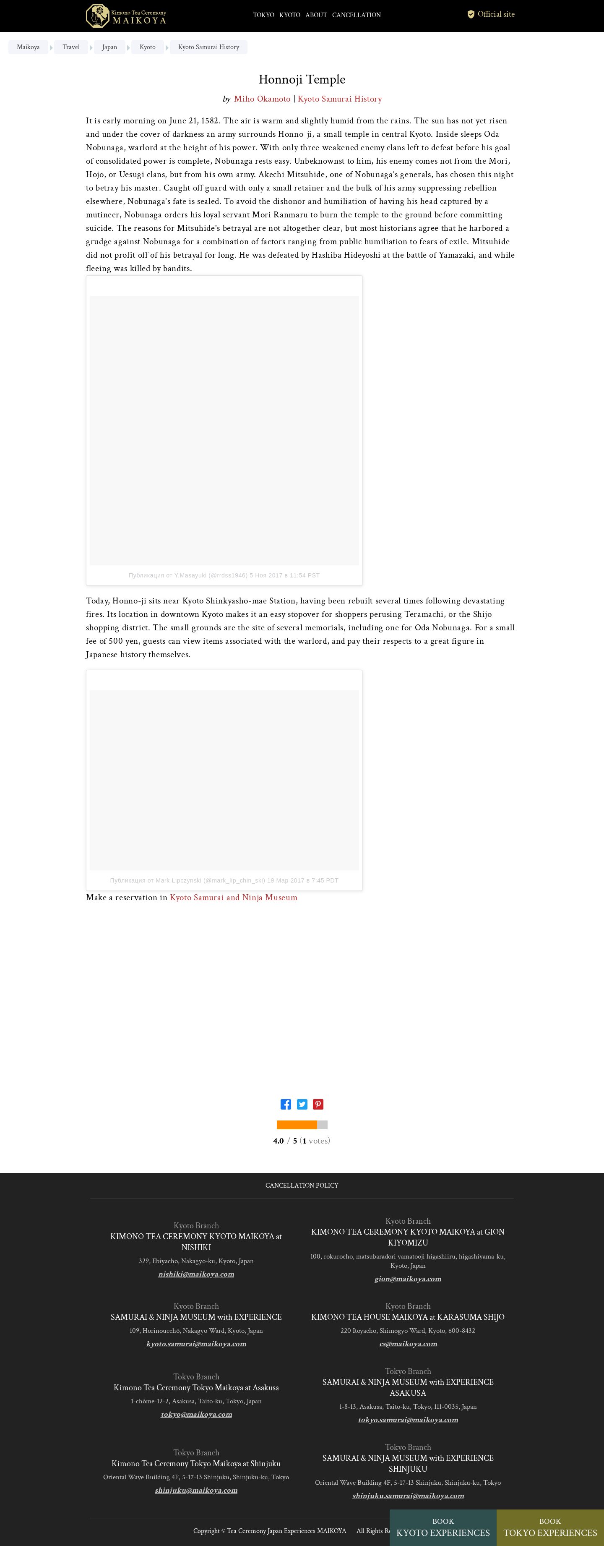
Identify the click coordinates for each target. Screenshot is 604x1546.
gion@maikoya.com (408, 1279)
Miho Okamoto (263, 98)
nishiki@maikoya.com (196, 1274)
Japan (109, 47)
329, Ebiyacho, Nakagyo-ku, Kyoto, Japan (196, 1261)
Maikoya (28, 47)
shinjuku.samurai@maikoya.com (408, 1496)
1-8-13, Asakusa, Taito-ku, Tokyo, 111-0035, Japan (408, 1406)
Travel (71, 47)
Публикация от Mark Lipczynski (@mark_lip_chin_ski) (187, 880)
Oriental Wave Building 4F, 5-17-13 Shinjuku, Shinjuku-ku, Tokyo (196, 1477)
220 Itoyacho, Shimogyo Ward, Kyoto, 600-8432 (408, 1330)
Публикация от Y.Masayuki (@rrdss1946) (188, 575)
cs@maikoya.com (408, 1344)
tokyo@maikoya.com (196, 1414)
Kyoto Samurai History (208, 47)
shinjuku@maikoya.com (196, 1490)
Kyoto (148, 47)
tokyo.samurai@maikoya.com (408, 1420)
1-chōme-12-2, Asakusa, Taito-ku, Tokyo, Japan (196, 1401)
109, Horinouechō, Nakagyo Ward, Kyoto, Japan (196, 1330)
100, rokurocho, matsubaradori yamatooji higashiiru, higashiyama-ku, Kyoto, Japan (407, 1261)
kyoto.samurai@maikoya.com (196, 1344)
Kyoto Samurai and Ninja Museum (233, 897)
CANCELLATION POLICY (302, 1185)
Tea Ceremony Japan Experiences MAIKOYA (286, 1531)
